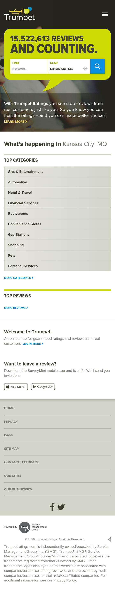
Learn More (15, 122)
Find (15, 63)
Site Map (11, 449)
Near (54, 63)
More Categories (18, 278)
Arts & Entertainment (25, 172)
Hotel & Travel (20, 193)
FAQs (8, 435)
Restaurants (18, 214)
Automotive (17, 182)
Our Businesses (18, 489)
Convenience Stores (24, 224)
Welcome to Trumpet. (28, 332)
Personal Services (23, 266)
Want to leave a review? (30, 364)
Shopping (16, 245)
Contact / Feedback (21, 462)
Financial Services (23, 203)
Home (9, 408)
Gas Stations (18, 234)
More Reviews (16, 308)
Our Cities (13, 476)
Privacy (11, 422)
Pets (11, 255)
